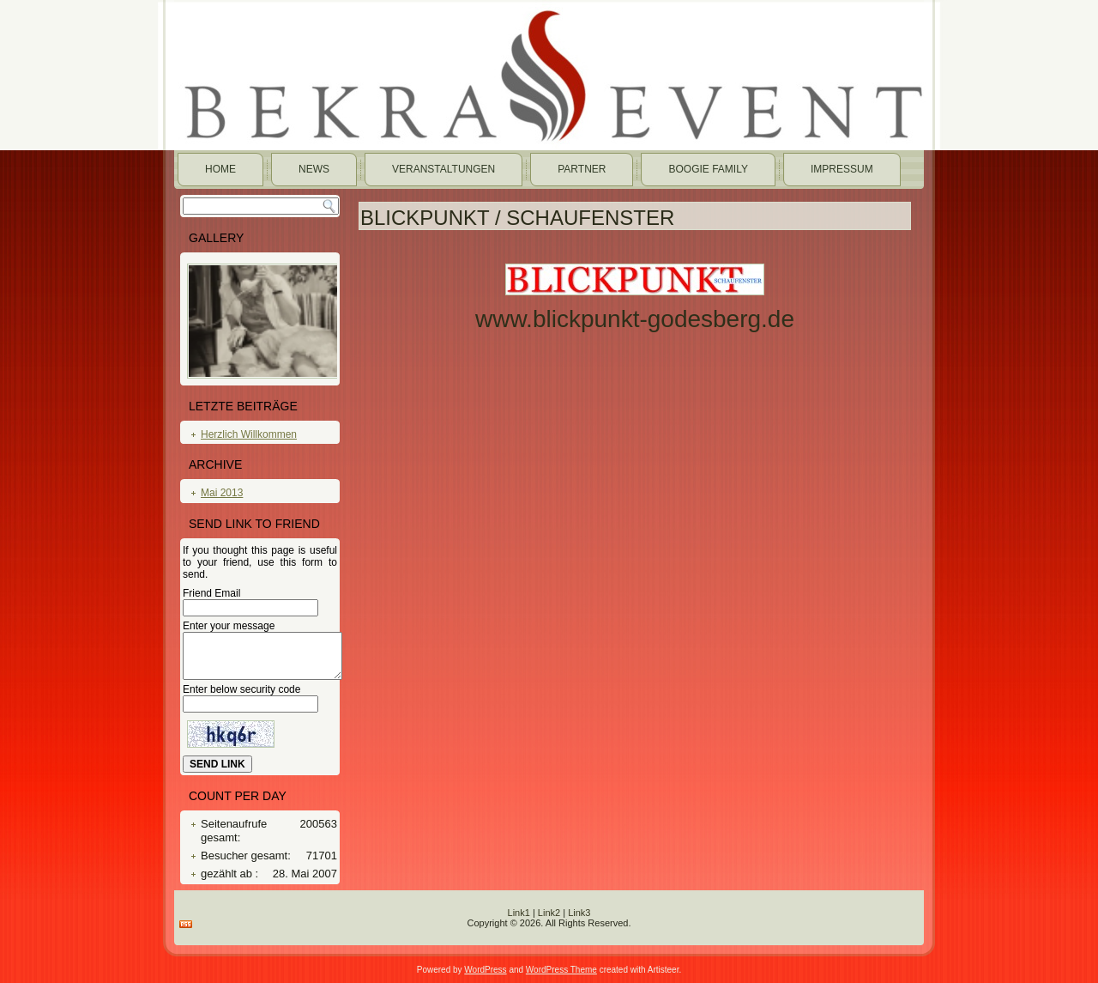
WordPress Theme (561, 969)
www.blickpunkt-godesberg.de (634, 319)
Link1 (519, 912)
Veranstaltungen (443, 169)
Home (220, 169)
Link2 (549, 912)
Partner (582, 169)
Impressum (842, 169)
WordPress (485, 969)
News (314, 169)
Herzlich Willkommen (249, 434)
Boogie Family (707, 169)
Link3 (579, 912)
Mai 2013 (222, 493)
